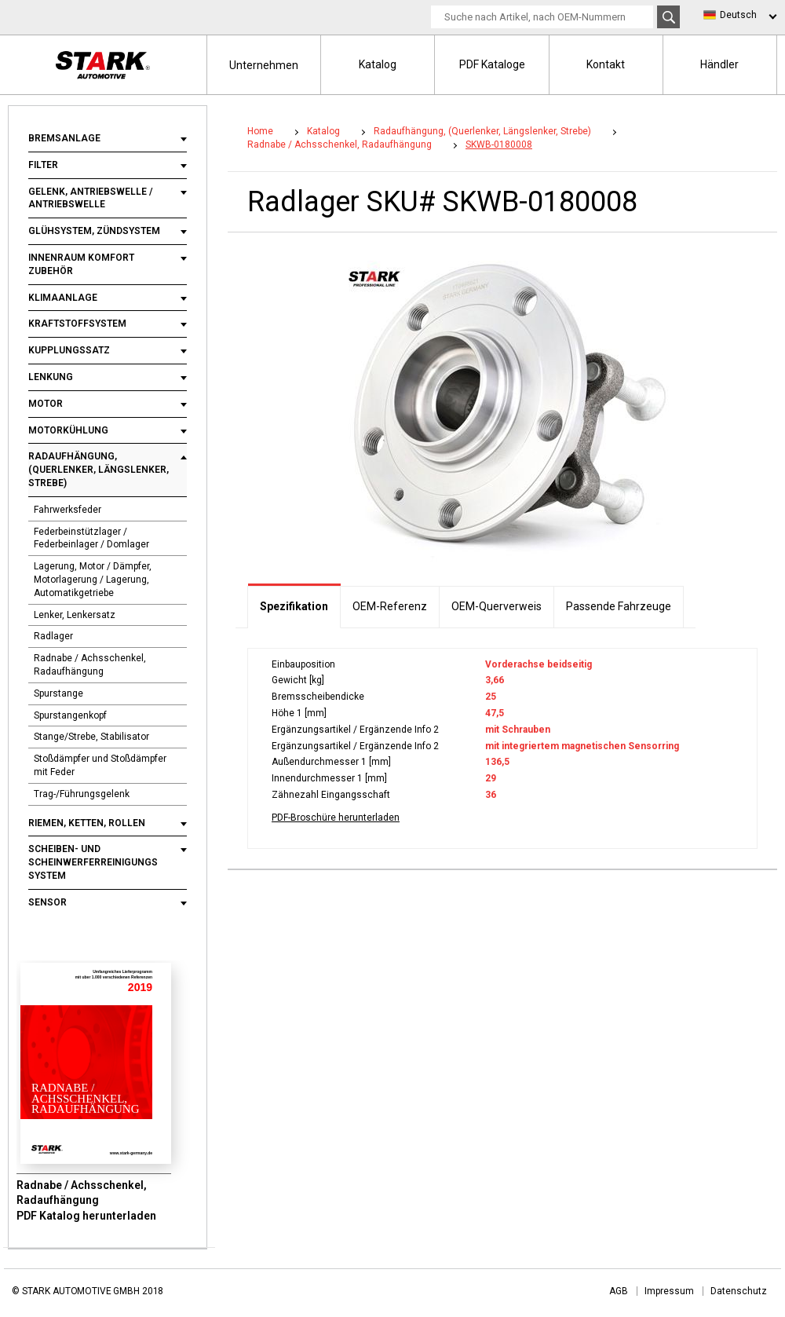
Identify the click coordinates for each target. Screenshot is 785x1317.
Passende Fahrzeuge (618, 606)
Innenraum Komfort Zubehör (81, 264)
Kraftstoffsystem (77, 323)
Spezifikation (294, 606)
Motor (45, 403)
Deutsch (738, 14)
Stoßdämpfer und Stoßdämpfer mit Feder (100, 765)
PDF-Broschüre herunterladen (336, 817)
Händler (719, 64)
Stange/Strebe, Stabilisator (91, 736)
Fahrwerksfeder (67, 509)
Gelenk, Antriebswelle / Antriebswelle (90, 198)
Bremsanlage (64, 138)
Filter (43, 164)
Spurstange (58, 693)
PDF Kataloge (492, 64)
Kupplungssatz (69, 350)
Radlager (53, 636)
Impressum (669, 1291)
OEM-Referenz (389, 606)
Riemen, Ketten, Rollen (86, 823)
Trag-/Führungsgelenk (82, 793)
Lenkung (50, 376)
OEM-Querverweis (496, 606)
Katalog (377, 64)
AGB (618, 1291)
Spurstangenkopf (70, 715)
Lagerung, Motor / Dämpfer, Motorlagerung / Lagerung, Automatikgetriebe (93, 579)
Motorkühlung (68, 430)
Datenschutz (738, 1291)
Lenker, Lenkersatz (74, 614)
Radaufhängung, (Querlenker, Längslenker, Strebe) (98, 469)
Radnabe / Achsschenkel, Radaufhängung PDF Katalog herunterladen (86, 1200)
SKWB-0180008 (499, 144)
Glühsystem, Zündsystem (94, 230)
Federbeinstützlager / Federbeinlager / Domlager (91, 538)
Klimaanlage (62, 297)
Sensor (47, 902)
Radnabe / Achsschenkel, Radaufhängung (90, 665)
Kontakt (605, 64)
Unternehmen (263, 65)
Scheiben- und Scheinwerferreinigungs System (93, 862)
